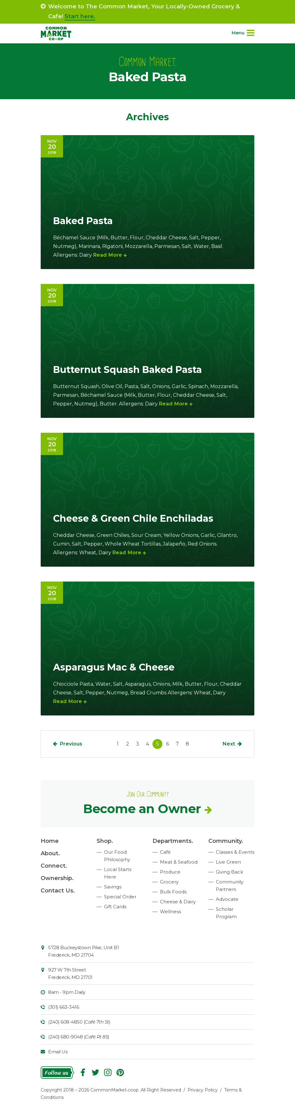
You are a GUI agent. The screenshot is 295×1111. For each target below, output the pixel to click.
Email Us (57, 1052)
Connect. (54, 865)
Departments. (172, 841)
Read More (107, 255)
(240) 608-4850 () (79, 1022)
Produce (170, 872)
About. (50, 853)
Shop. (105, 841)
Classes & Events (235, 852)
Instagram (108, 1072)
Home (50, 841)
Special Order (120, 897)
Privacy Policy (203, 1090)
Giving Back (229, 872)
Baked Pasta (83, 221)
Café (165, 852)
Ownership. (57, 878)
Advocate (227, 899)
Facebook (83, 1072)
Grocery (169, 882)
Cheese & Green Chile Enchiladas (133, 518)
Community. (225, 841)
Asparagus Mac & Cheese (114, 667)
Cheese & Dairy (178, 902)
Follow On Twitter (95, 1072)
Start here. (80, 16)
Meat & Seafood (178, 862)
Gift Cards (115, 907)
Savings (112, 887)
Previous (71, 744)
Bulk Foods (173, 892)
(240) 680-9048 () (78, 1037)
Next (229, 744)
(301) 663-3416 (63, 1007)
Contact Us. (58, 890)
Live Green (228, 862)
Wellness (170, 911)
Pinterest (120, 1072)
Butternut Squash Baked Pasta (127, 369)
